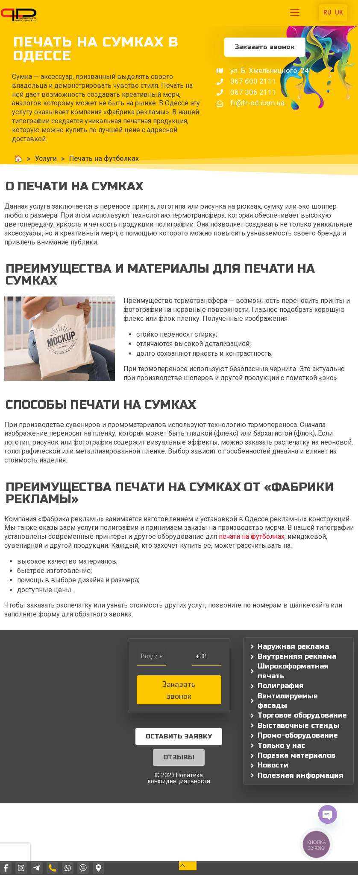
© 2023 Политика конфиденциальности (179, 778)
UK (339, 12)
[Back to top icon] (188, 865)
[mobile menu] (295, 13)
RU (327, 12)
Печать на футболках (101, 158)
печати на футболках (252, 536)
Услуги (43, 158)
